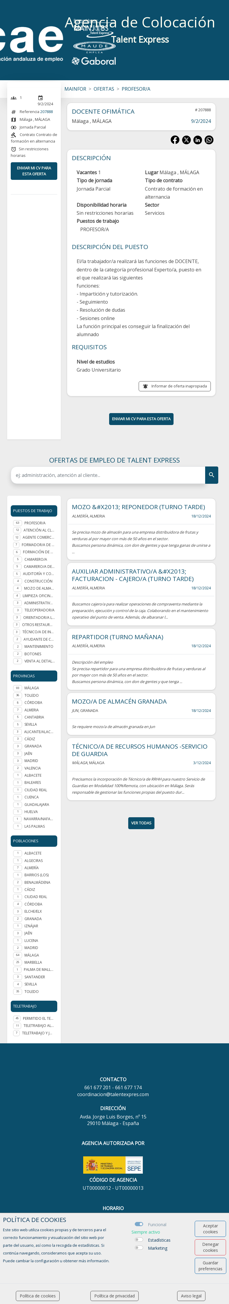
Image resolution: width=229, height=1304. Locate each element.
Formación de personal (39, 551)
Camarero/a (35, 559)
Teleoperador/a (39, 610)
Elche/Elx (33, 911)
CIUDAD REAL (35, 789)
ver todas (141, 823)
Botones (32, 653)
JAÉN (28, 753)
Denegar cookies (210, 1247)
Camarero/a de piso (39, 566)
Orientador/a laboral (39, 617)
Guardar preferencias (210, 1265)
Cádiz (29, 889)
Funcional (157, 1224)
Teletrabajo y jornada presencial (38, 1033)
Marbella (33, 962)
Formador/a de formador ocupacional (38, 544)
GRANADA (33, 746)
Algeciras (33, 860)
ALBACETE (32, 775)
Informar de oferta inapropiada (179, 386)
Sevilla (30, 984)
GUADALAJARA (36, 804)
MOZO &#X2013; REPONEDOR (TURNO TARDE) (138, 507)
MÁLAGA (31, 687)
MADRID (31, 760)
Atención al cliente (39, 530)
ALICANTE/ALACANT (39, 731)
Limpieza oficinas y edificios (39, 595)
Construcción (38, 581)
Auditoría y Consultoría (39, 573)
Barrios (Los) (36, 874)
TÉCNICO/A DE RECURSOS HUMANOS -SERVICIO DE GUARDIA (140, 750)
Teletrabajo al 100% (39, 1025)
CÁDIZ (29, 738)
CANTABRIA (34, 717)
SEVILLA (30, 724)
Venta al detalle (39, 661)
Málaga (31, 955)
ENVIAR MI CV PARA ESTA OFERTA (34, 170)
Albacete (32, 853)
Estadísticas (159, 1240)
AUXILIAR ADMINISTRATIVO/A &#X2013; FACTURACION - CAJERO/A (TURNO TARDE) (133, 575)
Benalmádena (37, 882)
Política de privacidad (114, 1296)
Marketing (157, 1248)
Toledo (31, 991)
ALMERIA (31, 710)
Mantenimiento (38, 646)
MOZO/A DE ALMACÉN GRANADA (119, 701)
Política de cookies (38, 1296)
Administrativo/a (39, 602)
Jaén (28, 933)
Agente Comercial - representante (39, 537)
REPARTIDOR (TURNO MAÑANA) (117, 637)
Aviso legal (191, 1296)
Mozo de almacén (39, 588)
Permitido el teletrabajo (39, 1018)
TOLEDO (31, 695)
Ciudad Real (35, 896)
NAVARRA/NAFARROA (39, 818)
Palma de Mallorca (39, 969)
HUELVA (31, 811)
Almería (31, 867)
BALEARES (32, 782)
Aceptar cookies (210, 1229)
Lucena (31, 940)
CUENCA (31, 797)
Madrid (31, 947)
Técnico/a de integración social (38, 631)
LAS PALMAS (34, 826)
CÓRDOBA (33, 702)
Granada (33, 918)
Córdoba (33, 904)
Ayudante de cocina (39, 639)
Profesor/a (35, 523)
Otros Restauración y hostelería (38, 624)
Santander (34, 976)
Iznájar (31, 925)
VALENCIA (32, 768)
